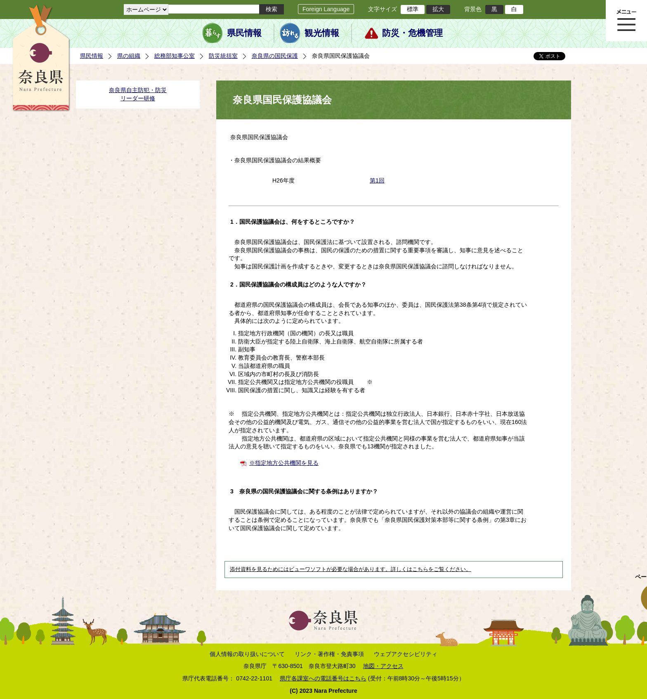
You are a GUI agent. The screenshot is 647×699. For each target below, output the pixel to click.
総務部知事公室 (174, 55)
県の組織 (128, 55)
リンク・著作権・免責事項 (329, 654)
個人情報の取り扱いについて (247, 654)
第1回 (377, 180)
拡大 (438, 9)
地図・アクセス (383, 666)
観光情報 (322, 33)
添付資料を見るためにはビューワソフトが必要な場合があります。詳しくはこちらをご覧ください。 (350, 569)
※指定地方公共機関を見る (284, 463)
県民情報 (244, 33)
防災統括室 (223, 55)
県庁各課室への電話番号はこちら (323, 678)
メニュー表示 (626, 20)
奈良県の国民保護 (275, 55)
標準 (412, 9)
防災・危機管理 (412, 33)
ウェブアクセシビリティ (405, 654)
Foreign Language (325, 9)
